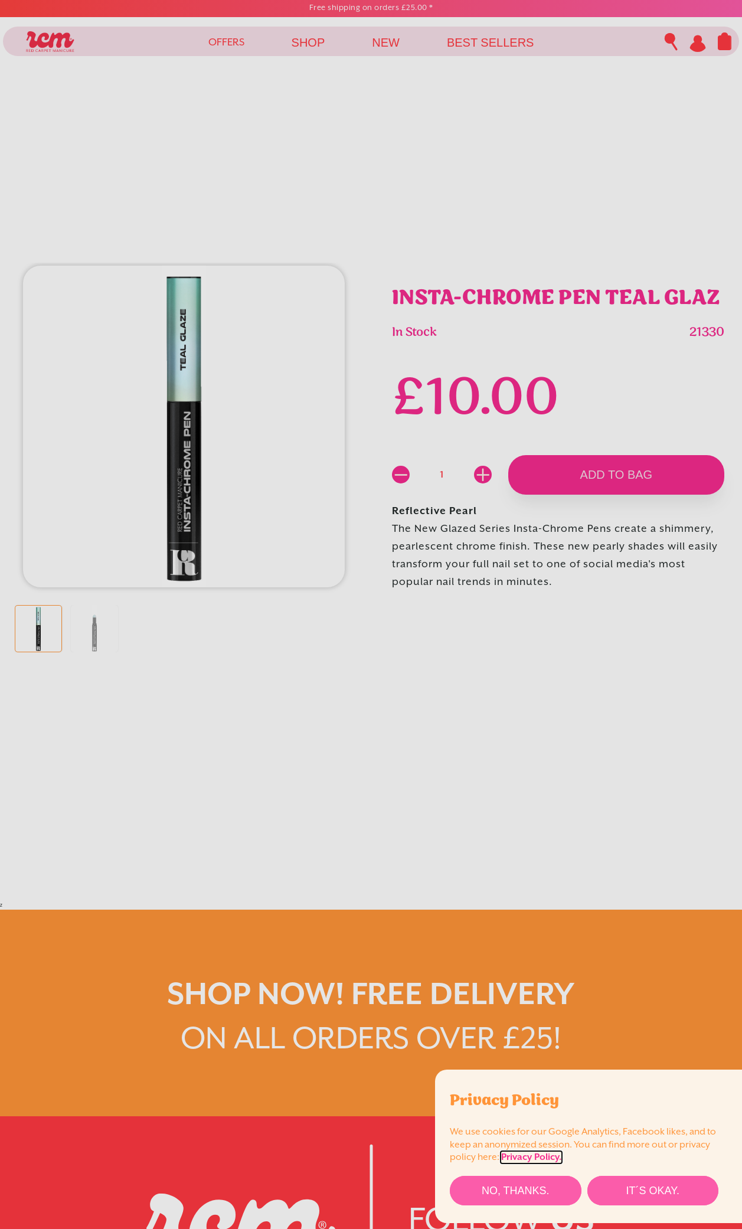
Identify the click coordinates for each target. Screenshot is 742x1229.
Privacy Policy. (531, 1157)
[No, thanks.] (515, 1190)
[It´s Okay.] (653, 1190)
